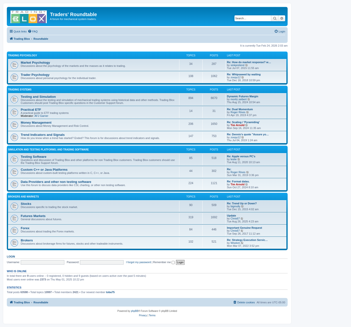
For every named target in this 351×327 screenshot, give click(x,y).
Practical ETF (31, 109)
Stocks (26, 204)
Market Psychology (35, 62)
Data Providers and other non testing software (56, 182)
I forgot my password (138, 262)
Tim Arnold (237, 125)
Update (231, 215)
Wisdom (235, 242)
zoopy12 (236, 77)
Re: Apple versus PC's (241, 156)
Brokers (27, 240)
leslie (234, 159)
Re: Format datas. (238, 181)
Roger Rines (238, 112)
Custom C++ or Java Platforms (44, 169)
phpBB (134, 311)
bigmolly (235, 206)
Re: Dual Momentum (240, 109)
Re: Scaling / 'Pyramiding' (243, 122)
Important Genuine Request (244, 227)
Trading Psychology (22, 55)
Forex (25, 228)
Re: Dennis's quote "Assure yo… (248, 134)
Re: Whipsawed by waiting (244, 74)
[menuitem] (33, 31)
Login (11, 256)
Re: (229, 169)
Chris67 (235, 218)
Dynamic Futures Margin (242, 96)
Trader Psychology (35, 75)
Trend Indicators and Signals (43, 135)
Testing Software (33, 157)
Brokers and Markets (23, 196)
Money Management (36, 122)
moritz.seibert (239, 99)
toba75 (110, 292)
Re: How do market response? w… (249, 62)
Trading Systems (19, 89)
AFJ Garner (41, 115)
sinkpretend (237, 65)
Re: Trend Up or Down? (242, 203)
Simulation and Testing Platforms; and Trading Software (48, 149)
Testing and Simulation (38, 97)
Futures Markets (33, 216)
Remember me (164, 262)
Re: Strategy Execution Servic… (247, 239)
